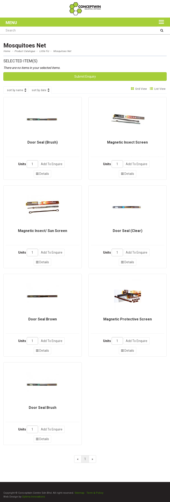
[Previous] (78, 459)
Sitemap (79, 492)
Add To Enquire (51, 164)
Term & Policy (94, 492)
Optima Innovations (33, 496)
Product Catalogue (24, 51)
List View (158, 88)
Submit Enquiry (85, 76)
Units (22, 164)
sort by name (15, 90)
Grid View (139, 88)
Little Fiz (44, 51)
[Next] (92, 459)
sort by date (39, 90)
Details (42, 174)
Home (6, 51)
